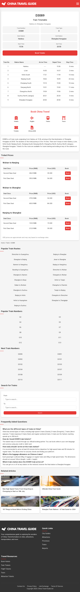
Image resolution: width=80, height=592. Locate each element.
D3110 (20, 380)
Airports (45, 548)
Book (68, 173)
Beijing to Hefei (20, 295)
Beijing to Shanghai (59, 254)
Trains (8, 243)
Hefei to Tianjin (60, 280)
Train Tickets (5, 565)
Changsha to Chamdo (59, 285)
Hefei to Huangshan (20, 300)
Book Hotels (5, 561)
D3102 (20, 364)
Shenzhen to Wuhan (60, 270)
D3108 (20, 375)
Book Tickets (40, 53)
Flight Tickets (6, 569)
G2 (20, 317)
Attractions (46, 537)
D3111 (60, 380)
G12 (20, 343)
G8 (20, 332)
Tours (3, 573)
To (40, 406)
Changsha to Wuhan (60, 275)
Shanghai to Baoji (20, 280)
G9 (60, 332)
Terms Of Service (57, 586)
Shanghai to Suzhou (20, 290)
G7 (60, 327)
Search (40, 413)
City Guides (46, 533)
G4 (20, 322)
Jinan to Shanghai (60, 259)
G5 (60, 322)
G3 (60, 317)
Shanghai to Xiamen (20, 275)
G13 (59, 343)
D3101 (60, 359)
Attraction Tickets (7, 576)
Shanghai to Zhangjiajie (60, 300)
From (40, 398)
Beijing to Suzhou (20, 305)
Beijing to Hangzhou (60, 265)
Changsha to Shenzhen (60, 295)
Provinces (45, 541)
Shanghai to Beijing (20, 259)
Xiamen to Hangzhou (20, 265)
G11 (59, 337)
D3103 (60, 364)
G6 (20, 327)
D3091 (60, 354)
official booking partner (37, 442)
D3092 (20, 359)
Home (3, 243)
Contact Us (21, 586)
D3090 (20, 354)
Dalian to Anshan (20, 285)
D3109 (60, 375)
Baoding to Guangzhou (20, 270)
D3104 (20, 369)
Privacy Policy (32, 586)
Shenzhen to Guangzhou (20, 254)
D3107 (60, 369)
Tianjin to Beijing (59, 290)
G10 (20, 337)
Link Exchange (44, 586)
